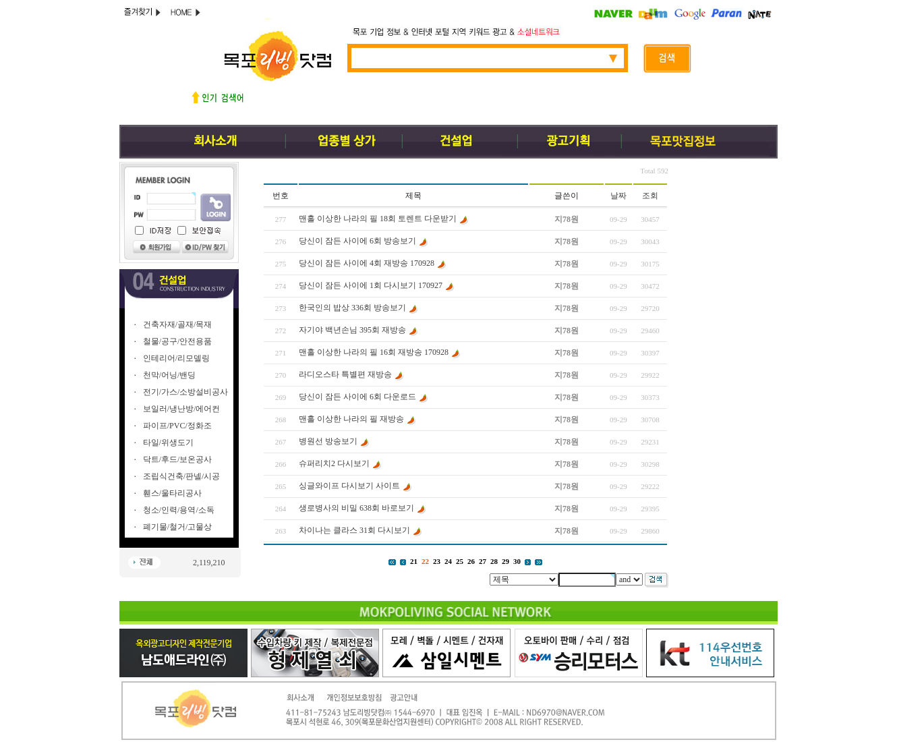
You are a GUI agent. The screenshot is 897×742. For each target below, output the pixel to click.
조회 (650, 195)
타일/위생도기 (168, 442)
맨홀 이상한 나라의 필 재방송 (351, 419)
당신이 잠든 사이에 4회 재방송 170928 (366, 263)
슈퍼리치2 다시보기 (334, 463)
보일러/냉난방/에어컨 (182, 408)
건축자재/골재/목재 (177, 324)
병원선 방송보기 (328, 441)
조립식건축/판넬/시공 (182, 476)
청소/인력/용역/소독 (178, 510)
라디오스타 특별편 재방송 (345, 374)
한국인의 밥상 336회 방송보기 (352, 307)
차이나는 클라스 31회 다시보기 (354, 530)
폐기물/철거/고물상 (177, 527)
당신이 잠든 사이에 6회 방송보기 (357, 241)
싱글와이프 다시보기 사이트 (349, 485)
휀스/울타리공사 (172, 493)
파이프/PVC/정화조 (177, 425)
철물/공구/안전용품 (177, 341)
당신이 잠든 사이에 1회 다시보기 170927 (370, 285)
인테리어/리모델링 (176, 358)
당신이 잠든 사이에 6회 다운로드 (357, 396)
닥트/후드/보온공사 (177, 459)
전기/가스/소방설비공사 (186, 392)
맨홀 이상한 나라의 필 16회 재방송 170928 (373, 352)
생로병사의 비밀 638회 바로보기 (356, 508)
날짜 (618, 195)
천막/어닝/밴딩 (169, 375)
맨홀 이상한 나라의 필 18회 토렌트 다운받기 (378, 218)
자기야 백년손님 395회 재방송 (353, 330)
